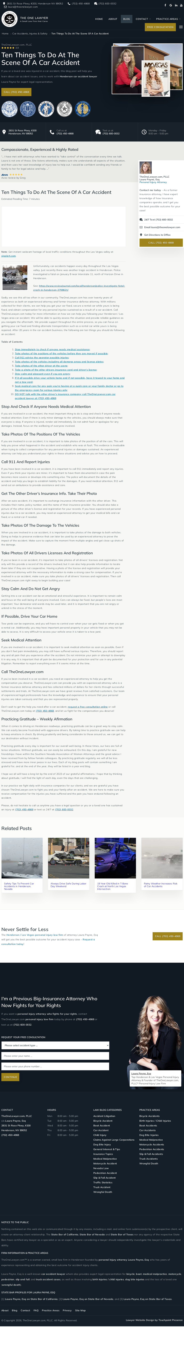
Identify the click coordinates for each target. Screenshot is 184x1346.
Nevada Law (101, 1168)
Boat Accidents (148, 1125)
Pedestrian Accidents (151, 1149)
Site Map (80, 1310)
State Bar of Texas (122, 1234)
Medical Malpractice (105, 1158)
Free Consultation (160, 27)
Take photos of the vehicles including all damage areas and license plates (59, 361)
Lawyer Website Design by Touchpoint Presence (154, 1320)
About (112, 19)
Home (99, 19)
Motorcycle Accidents (151, 1144)
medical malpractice (155, 1274)
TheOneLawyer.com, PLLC (16, 1116)
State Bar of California (64, 1234)
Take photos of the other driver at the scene (41, 365)
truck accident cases (48, 1279)
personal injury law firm (39, 1019)
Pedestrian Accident (105, 1173)
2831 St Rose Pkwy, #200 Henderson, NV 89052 (22, 132)
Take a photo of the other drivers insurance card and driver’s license (56, 369)
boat (139, 1274)
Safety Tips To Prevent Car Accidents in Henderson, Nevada (19, 886)
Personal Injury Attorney (155, 179)
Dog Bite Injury (102, 1144)
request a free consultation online (88, 706)
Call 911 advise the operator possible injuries (42, 357)
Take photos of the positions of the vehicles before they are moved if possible (61, 353)
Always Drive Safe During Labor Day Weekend (64, 885)
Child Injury (99, 1135)
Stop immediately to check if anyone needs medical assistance (52, 349)
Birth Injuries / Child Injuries (155, 1120)
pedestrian (7, 1279)
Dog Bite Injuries (149, 1135)
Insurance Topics (103, 1154)
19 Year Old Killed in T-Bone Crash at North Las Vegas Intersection (111, 886)
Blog (126, 19)
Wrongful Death (102, 1191)
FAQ (36, 1310)
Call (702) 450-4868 (16, 92)
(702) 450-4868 (65, 133)
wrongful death (11, 1284)
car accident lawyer (53, 1274)
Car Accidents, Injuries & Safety (29, 33)
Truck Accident (102, 1187)
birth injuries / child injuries (108, 1279)
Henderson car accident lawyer (78, 76)
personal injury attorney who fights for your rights (47, 1013)
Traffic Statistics (102, 1182)
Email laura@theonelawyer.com (159, 227)
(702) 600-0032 (111, 133)
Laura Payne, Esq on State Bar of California (31, 1299)
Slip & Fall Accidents (151, 1154)
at (36, 398)
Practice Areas (167, 19)
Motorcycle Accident (105, 1163)
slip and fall (23, 1279)
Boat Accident (101, 1125)
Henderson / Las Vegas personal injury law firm (34, 934)
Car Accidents (147, 1130)
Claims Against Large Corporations (113, 1139)
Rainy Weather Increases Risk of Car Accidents (159, 885)
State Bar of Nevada (92, 1234)
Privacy (67, 1310)
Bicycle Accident (102, 1120)
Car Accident (100, 1130)
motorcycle (174, 1274)
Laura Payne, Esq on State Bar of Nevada (88, 1299)
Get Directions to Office (154, 234)
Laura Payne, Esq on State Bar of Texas (148, 1299)
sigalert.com (8, 255)
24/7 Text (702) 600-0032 (155, 219)
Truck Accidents (148, 1158)
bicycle (130, 1274)
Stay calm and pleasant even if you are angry (42, 373)
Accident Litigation (104, 1116)
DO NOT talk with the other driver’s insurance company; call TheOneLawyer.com (63, 394)
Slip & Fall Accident (104, 1177)
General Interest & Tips (106, 1149)
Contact (142, 19)
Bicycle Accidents (149, 1116)
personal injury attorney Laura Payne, (124, 1259)
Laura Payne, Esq (15, 1120)
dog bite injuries (134, 1279)
